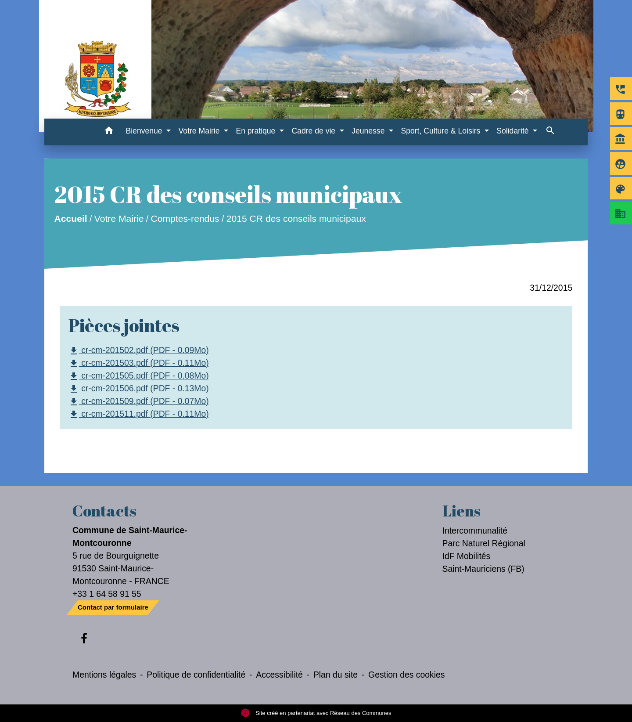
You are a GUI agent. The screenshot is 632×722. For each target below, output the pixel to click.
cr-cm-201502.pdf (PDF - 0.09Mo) (138, 350)
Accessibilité (279, 674)
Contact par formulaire (113, 607)
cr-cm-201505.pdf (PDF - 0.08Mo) (138, 376)
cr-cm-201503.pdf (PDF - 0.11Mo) (138, 363)
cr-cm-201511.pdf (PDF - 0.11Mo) (138, 414)
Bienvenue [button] (145, 130)
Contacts (104, 511)
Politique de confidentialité (196, 674)
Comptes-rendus (185, 219)
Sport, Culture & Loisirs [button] (441, 130)
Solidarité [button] (513, 130)
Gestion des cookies (406, 674)
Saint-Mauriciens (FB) (483, 569)
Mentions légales (104, 674)
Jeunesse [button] (369, 130)
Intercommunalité (475, 530)
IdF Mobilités (466, 556)
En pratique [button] (256, 130)
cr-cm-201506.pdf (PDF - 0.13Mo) (138, 388)
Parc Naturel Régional (483, 543)
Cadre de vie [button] (314, 130)
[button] (109, 132)
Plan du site (335, 674)
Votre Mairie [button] (200, 130)
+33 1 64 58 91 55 (106, 594)
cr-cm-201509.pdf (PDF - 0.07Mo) (138, 401)
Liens (461, 511)
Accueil (70, 219)
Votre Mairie (119, 219)
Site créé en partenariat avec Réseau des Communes (316, 713)
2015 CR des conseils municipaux (296, 219)
